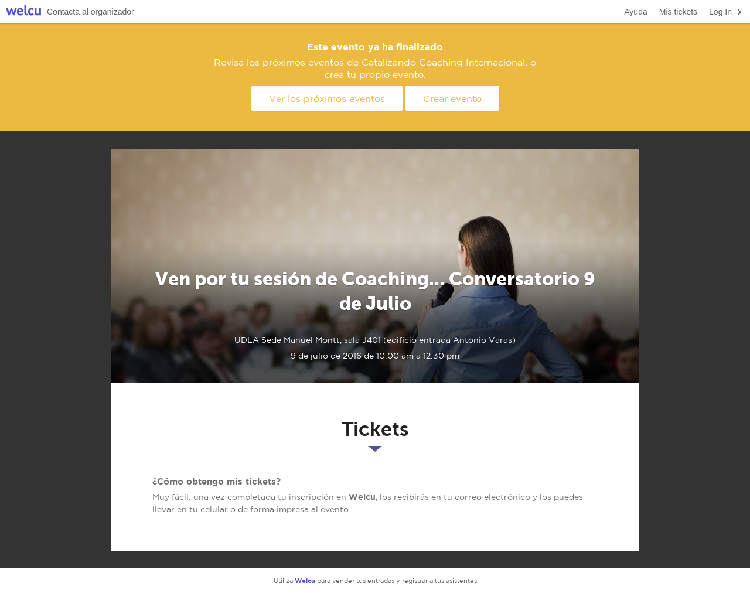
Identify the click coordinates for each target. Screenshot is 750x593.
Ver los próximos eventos (327, 98)
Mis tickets (678, 11)
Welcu (23, 12)
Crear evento (452, 98)
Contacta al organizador (90, 11)
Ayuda (635, 11)
